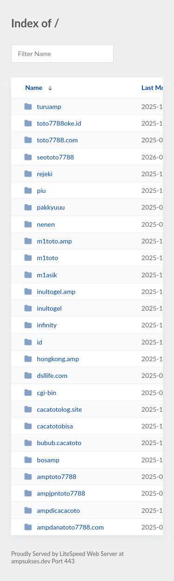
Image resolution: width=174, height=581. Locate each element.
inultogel (43, 308)
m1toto (41, 258)
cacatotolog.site (53, 409)
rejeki (38, 174)
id (33, 342)
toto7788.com (50, 140)
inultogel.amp (50, 291)
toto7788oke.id (52, 123)
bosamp (41, 460)
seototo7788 (49, 157)
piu (35, 190)
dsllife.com (45, 375)
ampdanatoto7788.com (64, 527)
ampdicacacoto (52, 510)
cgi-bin (40, 392)
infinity (40, 325)
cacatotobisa (48, 426)
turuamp (42, 106)
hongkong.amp (51, 359)
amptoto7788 (50, 476)
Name (33, 87)
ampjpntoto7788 (54, 493)
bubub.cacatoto (52, 443)
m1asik (40, 275)
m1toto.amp (48, 241)
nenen (39, 224)
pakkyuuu (44, 207)
